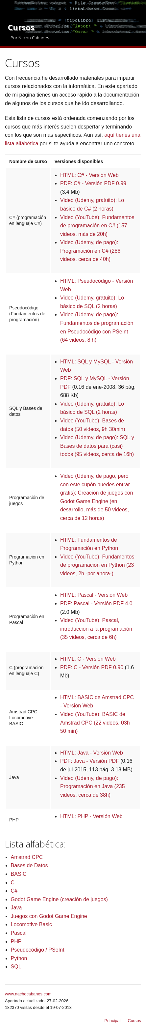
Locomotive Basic (31, 924)
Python (19, 958)
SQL (16, 966)
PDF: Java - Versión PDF (89, 761)
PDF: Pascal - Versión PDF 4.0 (96, 603)
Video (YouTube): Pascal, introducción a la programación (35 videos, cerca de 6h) (96, 628)
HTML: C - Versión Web (88, 659)
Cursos (134, 1020)
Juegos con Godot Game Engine (49, 916)
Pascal (19, 933)
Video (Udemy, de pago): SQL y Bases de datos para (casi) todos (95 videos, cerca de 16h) (97, 446)
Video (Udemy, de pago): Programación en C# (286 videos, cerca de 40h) (90, 251)
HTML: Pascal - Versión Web (94, 595)
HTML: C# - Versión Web (89, 175)
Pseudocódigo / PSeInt (37, 950)
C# (14, 891)
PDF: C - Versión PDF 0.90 (91, 667)
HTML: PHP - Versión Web (91, 816)
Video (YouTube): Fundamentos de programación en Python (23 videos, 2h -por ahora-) (97, 565)
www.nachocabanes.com (28, 993)
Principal (112, 1020)
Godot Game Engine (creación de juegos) (59, 899)
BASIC (19, 874)
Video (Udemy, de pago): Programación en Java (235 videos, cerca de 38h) (92, 786)
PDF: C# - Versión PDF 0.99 (93, 183)
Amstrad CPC (27, 857)
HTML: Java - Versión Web (91, 753)
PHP (16, 941)
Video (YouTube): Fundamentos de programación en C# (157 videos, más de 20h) (97, 226)
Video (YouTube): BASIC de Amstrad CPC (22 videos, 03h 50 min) (95, 722)
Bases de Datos (29, 865)
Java (16, 907)
